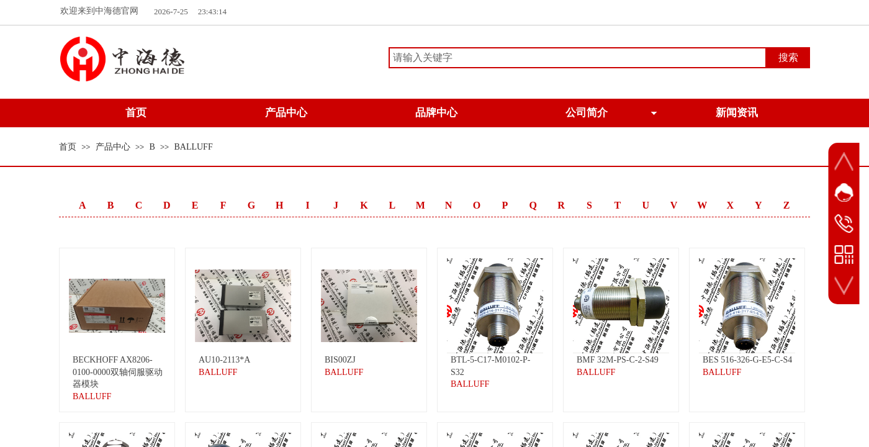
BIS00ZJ (340, 359)
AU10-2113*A (224, 359)
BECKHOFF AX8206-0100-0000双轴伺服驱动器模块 (118, 372)
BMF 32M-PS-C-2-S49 (618, 359)
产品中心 (113, 146)
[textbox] (578, 57)
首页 (67, 146)
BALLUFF (193, 146)
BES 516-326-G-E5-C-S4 (747, 359)
